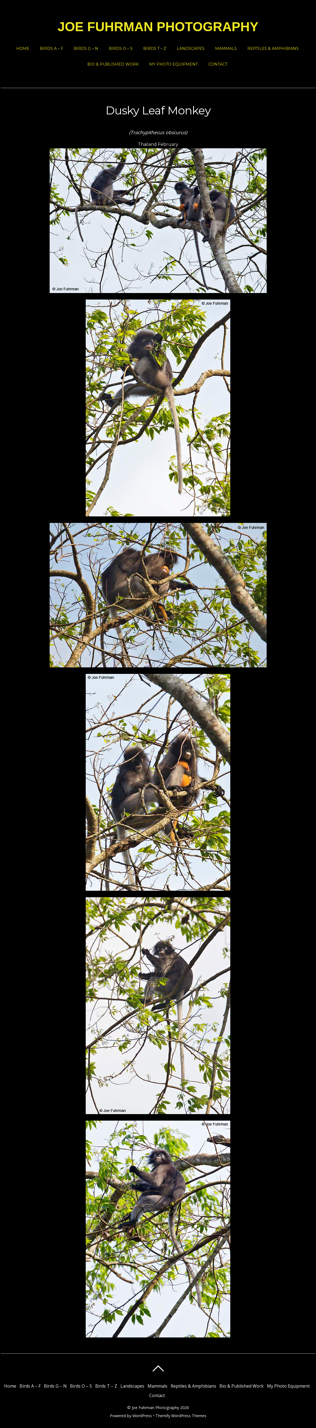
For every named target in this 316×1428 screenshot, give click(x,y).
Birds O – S (121, 48)
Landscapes (191, 48)
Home (22, 48)
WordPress (142, 1415)
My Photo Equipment (173, 64)
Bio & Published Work (113, 64)
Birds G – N (86, 48)
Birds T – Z (154, 48)
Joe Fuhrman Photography (155, 1407)
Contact (217, 64)
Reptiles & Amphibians (273, 48)
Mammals (226, 48)
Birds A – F (51, 48)
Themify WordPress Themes (180, 1415)
